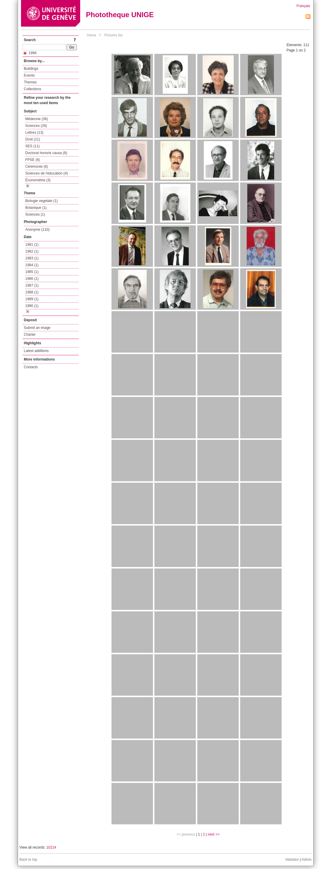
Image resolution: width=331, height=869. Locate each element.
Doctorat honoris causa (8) (46, 153)
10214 (51, 847)
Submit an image (37, 328)
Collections (32, 89)
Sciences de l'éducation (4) (46, 173)
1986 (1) (32, 279)
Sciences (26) (36, 126)
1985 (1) (32, 272)
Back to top (28, 859)
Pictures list (113, 35)
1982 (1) (32, 251)
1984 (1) (32, 265)
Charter (30, 334)
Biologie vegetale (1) (41, 201)
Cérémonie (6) (36, 166)
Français (303, 6)
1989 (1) (32, 299)
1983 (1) (32, 258)
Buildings (31, 69)
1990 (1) (32, 306)
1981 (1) (32, 245)
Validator (292, 859)
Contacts (31, 367)
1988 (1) (32, 292)
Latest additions (36, 351)
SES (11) (32, 146)
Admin (306, 859)
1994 (30, 53)
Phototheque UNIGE (120, 15)
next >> (213, 834)
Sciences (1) (35, 214)
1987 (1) (32, 285)
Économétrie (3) (38, 180)
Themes (30, 82)
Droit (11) (32, 139)
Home (91, 35)
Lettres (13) (34, 132)
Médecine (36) (36, 119)
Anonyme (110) (37, 229)
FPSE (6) (32, 160)
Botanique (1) (36, 208)
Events (29, 75)
